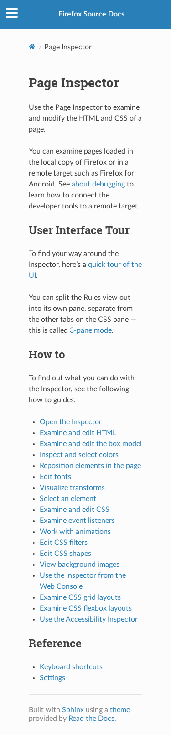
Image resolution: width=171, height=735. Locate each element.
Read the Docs (91, 718)
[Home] (32, 47)
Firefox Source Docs (91, 14)
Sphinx (73, 710)
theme (120, 710)
